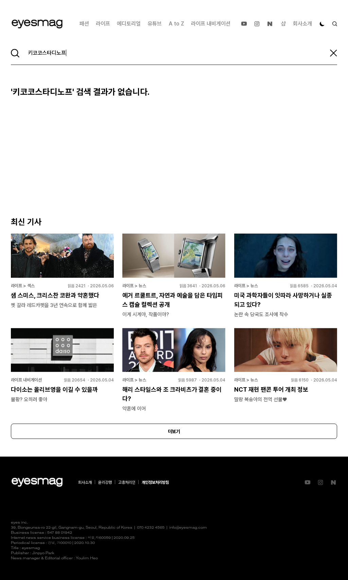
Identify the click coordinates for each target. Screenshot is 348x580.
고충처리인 (126, 482)
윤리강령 (105, 482)
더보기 (174, 431)
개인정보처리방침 (155, 482)
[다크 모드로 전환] (322, 24)
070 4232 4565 (150, 528)
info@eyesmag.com (188, 528)
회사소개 (302, 23)
